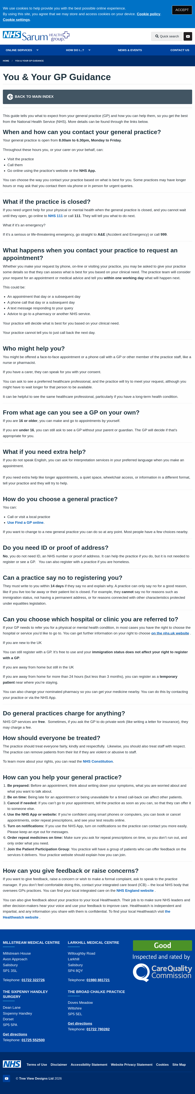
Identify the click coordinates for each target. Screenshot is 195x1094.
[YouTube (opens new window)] (6, 1078)
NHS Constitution (98, 761)
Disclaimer (59, 1064)
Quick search (167, 36)
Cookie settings (16, 20)
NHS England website (135, 891)
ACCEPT (182, 10)
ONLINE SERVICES (19, 50)
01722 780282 (98, 1029)
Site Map (179, 1064)
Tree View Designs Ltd (36, 1078)
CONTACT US (179, 50)
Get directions (15, 1034)
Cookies (162, 1064)
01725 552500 (33, 1040)
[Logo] (46, 36)
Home (6, 61)
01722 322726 (33, 980)
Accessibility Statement (89, 1064)
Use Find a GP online (25, 522)
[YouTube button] (188, 36)
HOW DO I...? (75, 50)
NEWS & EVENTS (130, 50)
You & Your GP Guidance (29, 61)
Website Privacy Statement (131, 1064)
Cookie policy (148, 14)
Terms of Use (37, 1064)
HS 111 (57, 216)
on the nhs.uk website (170, 633)
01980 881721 (98, 980)
